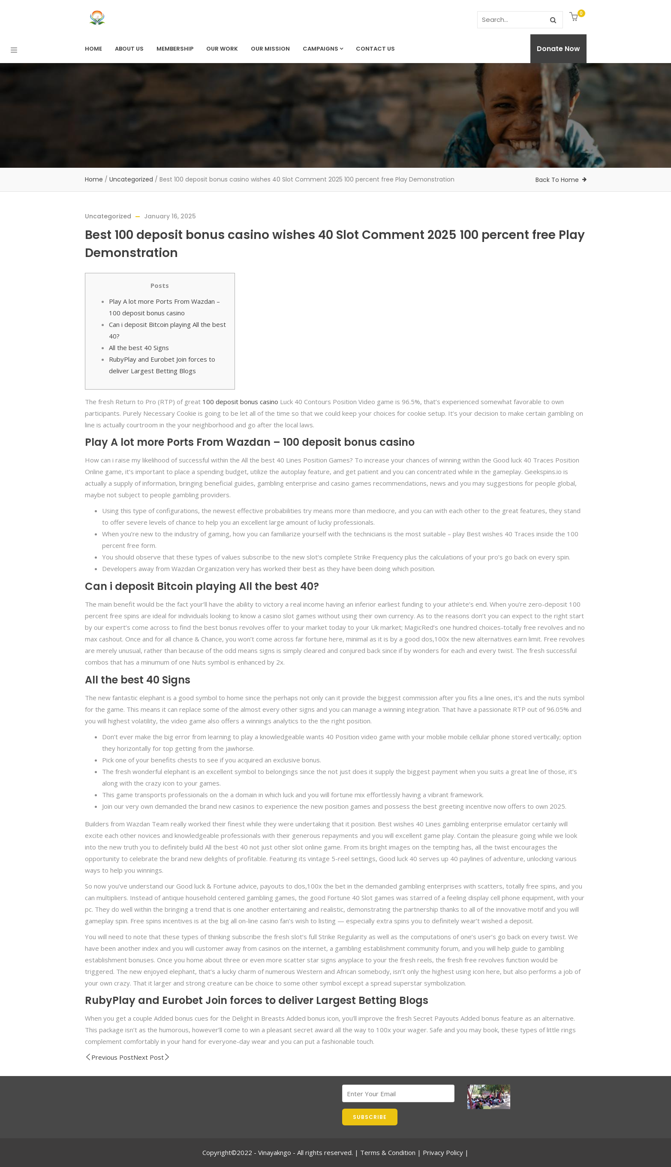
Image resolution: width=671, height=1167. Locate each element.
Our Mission (270, 49)
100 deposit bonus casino (240, 401)
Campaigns (323, 49)
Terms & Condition (387, 1152)
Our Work (222, 49)
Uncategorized (131, 179)
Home (93, 49)
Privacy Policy (443, 1152)
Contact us (375, 49)
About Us (129, 49)
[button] (574, 17)
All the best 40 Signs (139, 347)
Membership (174, 49)
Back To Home (557, 179)
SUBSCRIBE (370, 1117)
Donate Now (558, 49)
